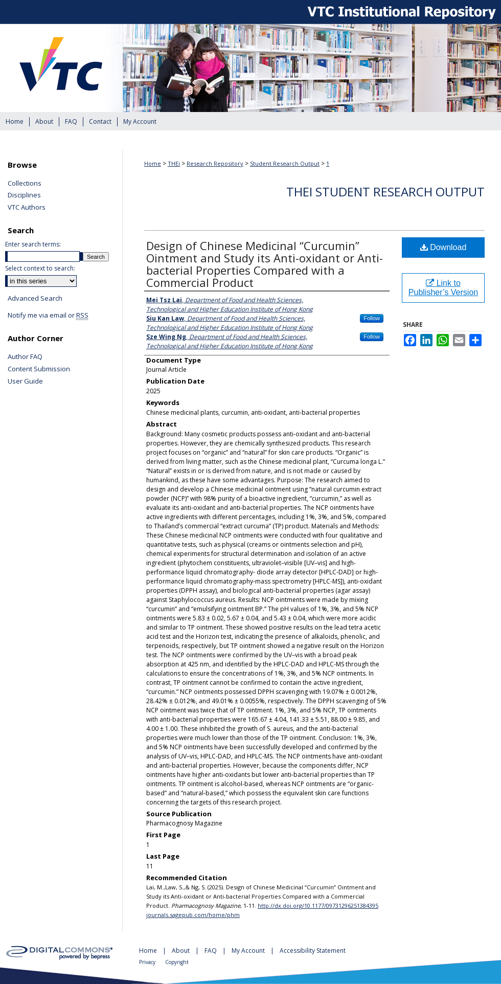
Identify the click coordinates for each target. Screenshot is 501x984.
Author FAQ (25, 357)
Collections (24, 184)
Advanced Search (35, 298)
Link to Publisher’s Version (443, 288)
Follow (371, 318)
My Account (249, 950)
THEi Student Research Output (385, 191)
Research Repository (215, 163)
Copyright (177, 962)
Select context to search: (40, 268)
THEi (174, 163)
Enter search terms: (33, 244)
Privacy (148, 962)
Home (152, 163)
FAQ (211, 950)
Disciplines (24, 195)
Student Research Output (285, 163)
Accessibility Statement (313, 950)
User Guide (25, 381)
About (181, 950)
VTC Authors (26, 208)
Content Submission (39, 369)
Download (443, 247)
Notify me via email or (48, 315)
